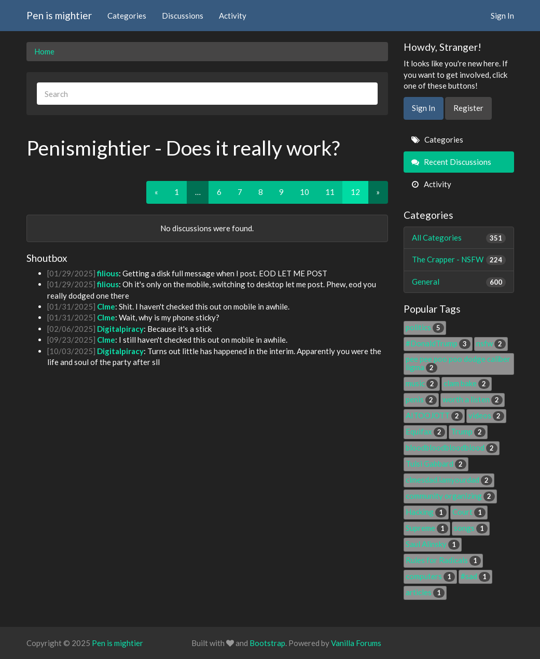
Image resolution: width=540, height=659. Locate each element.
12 (355, 192)
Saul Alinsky (433, 544)
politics (425, 327)
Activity (232, 15)
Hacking (426, 511)
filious (108, 273)
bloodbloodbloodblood (451, 447)
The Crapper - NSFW (459, 259)
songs (471, 527)
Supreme (427, 527)
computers (430, 576)
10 (304, 192)
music (422, 383)
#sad (475, 576)
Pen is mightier (59, 15)
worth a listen (472, 399)
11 (330, 192)
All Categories (459, 237)
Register (468, 108)
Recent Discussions (451, 161)
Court (469, 511)
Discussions (182, 15)
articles (425, 592)
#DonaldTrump (438, 343)
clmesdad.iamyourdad (449, 479)
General (459, 281)
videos (486, 415)
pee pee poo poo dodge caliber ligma (458, 363)
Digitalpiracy (120, 328)
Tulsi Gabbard (436, 463)
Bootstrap (267, 643)
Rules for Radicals (443, 560)
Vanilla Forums (356, 643)
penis (421, 399)
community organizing (450, 495)
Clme (106, 306)
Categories (126, 15)
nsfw (491, 343)
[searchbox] (207, 93)
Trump (468, 431)
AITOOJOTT (434, 415)
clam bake (467, 383)
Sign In (502, 15)
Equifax (425, 431)
